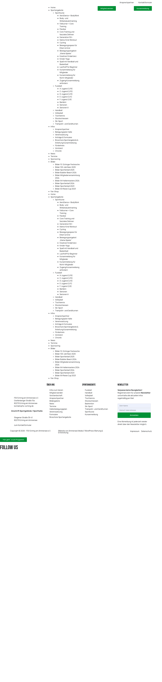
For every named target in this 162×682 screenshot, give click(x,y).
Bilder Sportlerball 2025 (64, 170)
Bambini (63, 102)
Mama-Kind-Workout (68, 40)
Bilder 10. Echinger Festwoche (67, 164)
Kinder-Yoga (65, 59)
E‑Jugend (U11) (66, 97)
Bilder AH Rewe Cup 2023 (65, 189)
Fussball (58, 86)
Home (53, 7)
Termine (54, 156)
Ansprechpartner (62, 129)
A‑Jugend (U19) (66, 88)
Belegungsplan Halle (63, 132)
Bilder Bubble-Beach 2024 (65, 172)
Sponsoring (55, 159)
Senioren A (64, 107)
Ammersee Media (76, 431)
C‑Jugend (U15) (66, 91)
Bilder (53, 161)
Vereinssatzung (61, 134)
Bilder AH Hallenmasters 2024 (67, 180)
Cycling (63, 42)
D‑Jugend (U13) (66, 94)
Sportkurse (59, 13)
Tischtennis (60, 115)
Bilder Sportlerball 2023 (64, 186)
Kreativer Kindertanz (68, 56)
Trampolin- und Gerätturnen (66, 124)
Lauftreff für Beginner (68, 67)
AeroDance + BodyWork (69, 15)
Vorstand (59, 148)
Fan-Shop (55, 191)
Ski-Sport (59, 121)
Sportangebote (57, 10)
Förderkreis (59, 145)
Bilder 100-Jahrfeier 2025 (65, 167)
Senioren (63, 105)
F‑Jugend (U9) (66, 99)
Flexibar (63, 29)
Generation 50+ (66, 37)
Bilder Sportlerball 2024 (64, 183)
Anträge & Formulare (63, 137)
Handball (58, 110)
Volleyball (59, 113)
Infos (53, 126)
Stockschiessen (61, 118)
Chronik (58, 151)
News (53, 153)
